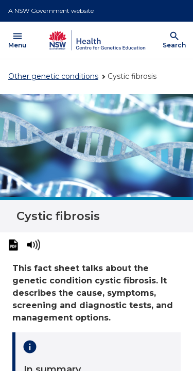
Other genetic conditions (53, 76)
